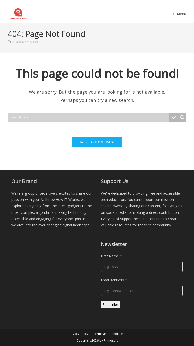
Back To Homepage (97, 142)
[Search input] (89, 117)
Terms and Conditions (109, 334)
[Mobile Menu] (179, 13)
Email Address (114, 280)
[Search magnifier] (182, 117)
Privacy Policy (78, 334)
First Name (111, 256)
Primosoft (111, 340)
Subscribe (110, 304)
